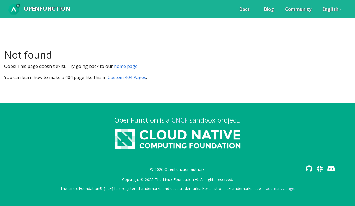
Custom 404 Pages (127, 77)
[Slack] (320, 168)
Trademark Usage (278, 188)
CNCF (179, 119)
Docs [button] (244, 9)
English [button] (330, 9)
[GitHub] (309, 168)
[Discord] (331, 168)
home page (126, 66)
